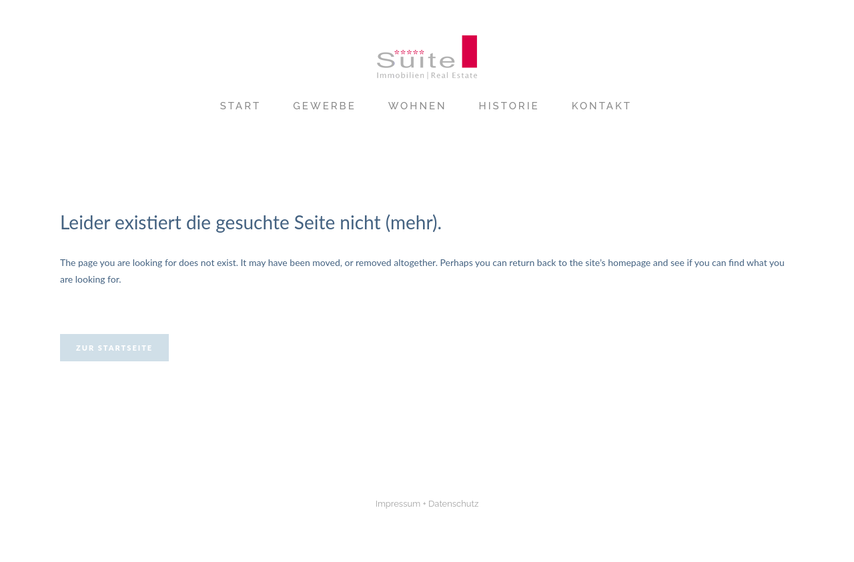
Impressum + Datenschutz (427, 504)
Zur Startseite (114, 347)
